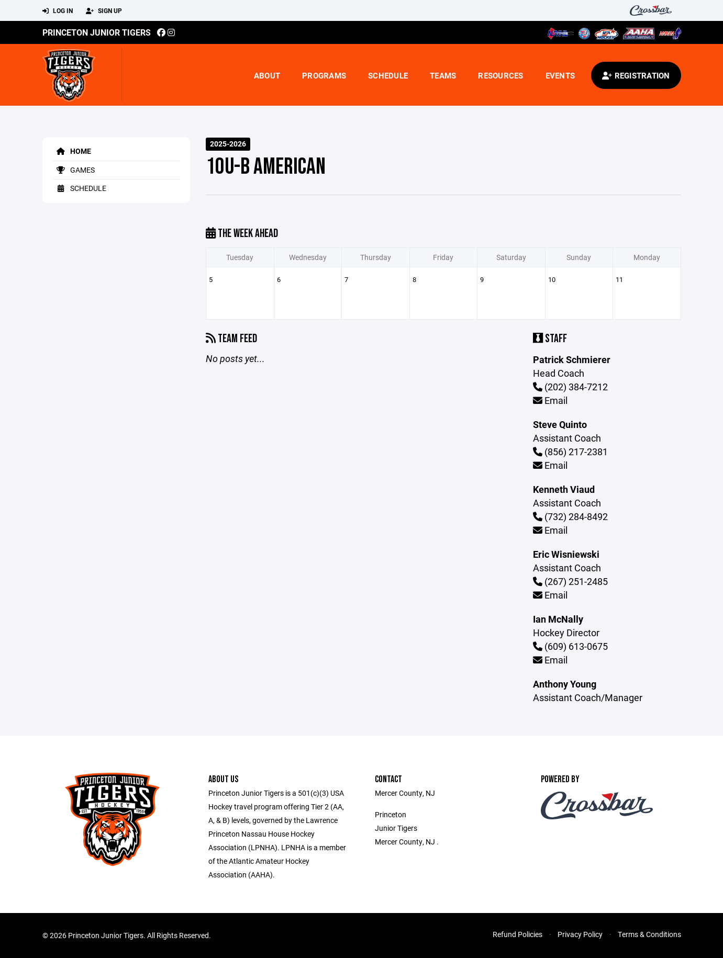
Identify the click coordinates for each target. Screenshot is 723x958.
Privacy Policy (580, 934)
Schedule (388, 75)
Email (550, 400)
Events (560, 75)
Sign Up (104, 11)
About (267, 75)
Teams (443, 75)
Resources (500, 75)
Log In (57, 11)
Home (72, 151)
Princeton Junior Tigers (96, 32)
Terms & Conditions (649, 934)
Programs (324, 75)
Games (74, 170)
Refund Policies (517, 934)
